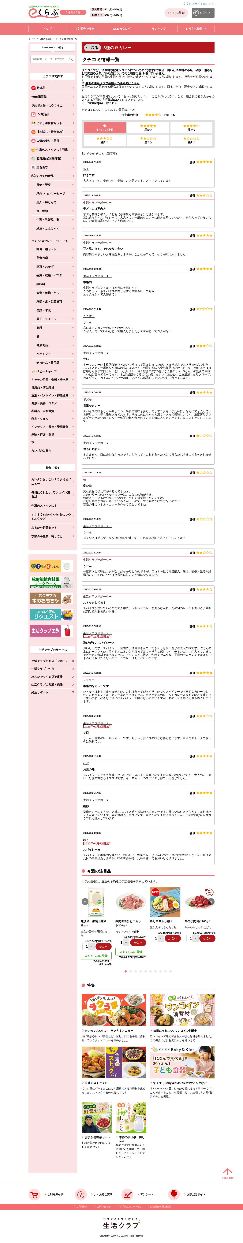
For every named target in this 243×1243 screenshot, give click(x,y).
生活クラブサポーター (97, 202)
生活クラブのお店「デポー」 (49, 661)
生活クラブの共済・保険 (49, 685)
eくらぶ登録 (176, 12)
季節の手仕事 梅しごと (47, 536)
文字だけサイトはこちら (199, 3)
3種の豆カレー (47, 39)
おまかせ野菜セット (44, 527)
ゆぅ (86, 840)
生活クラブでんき (49, 669)
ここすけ (89, 316)
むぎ (86, 763)
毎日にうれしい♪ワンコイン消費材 (50, 494)
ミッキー (89, 680)
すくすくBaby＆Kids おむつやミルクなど (51, 516)
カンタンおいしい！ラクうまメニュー (51, 481)
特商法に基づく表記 (130, 1206)
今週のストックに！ (44, 505)
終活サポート (49, 693)
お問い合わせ (104, 1206)
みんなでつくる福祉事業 (49, 677)
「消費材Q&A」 (112, 99)
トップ (31, 39)
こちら (131, 109)
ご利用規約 (82, 1206)
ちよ (86, 169)
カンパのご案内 (41, 450)
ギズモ (87, 399)
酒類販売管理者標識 (160, 1206)
